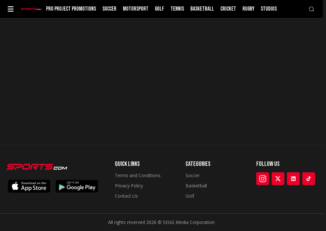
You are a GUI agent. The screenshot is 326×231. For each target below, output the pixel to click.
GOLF (159, 9)
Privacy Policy (129, 186)
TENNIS (177, 9)
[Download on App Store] (28, 186)
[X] (278, 178)
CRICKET (228, 9)
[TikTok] (308, 178)
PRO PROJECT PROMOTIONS (71, 9)
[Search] (312, 9)
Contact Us (126, 196)
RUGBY (248, 9)
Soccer (193, 175)
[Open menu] (10, 9)
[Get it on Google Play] (76, 186)
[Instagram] (262, 178)
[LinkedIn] (293, 178)
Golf (190, 196)
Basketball (196, 186)
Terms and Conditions (138, 175)
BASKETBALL (202, 9)
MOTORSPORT (135, 9)
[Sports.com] (31, 9)
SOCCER (109, 9)
